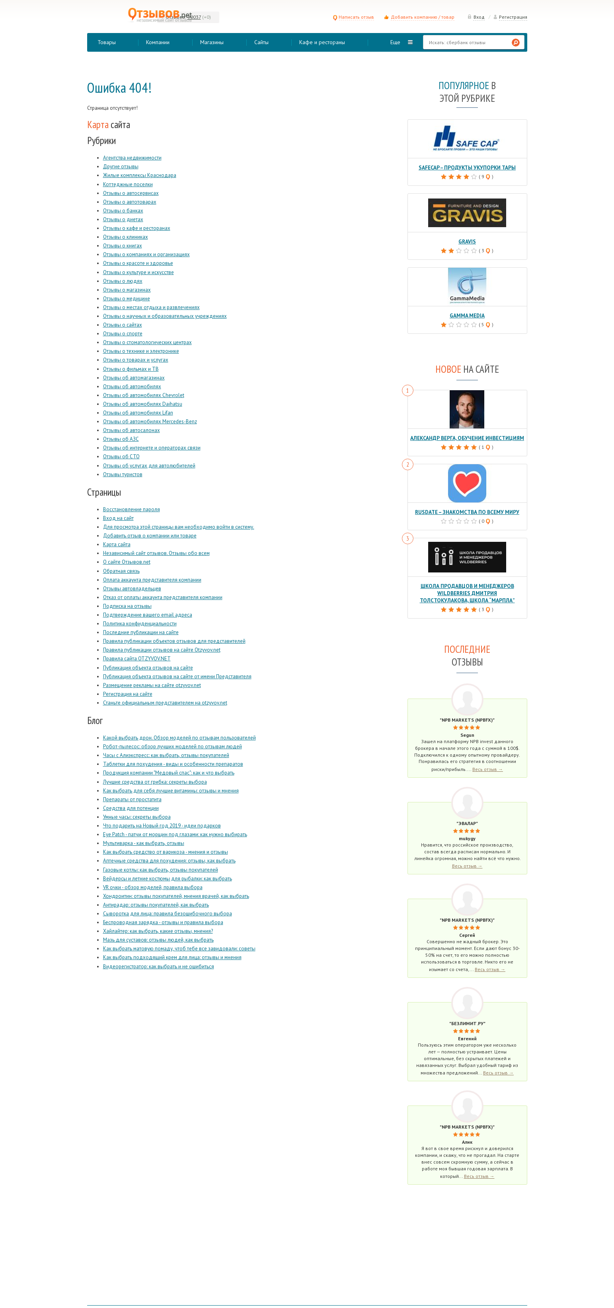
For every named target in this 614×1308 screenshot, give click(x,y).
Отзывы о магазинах (127, 289)
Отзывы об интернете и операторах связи (152, 447)
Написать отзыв (353, 17)
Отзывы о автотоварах (129, 202)
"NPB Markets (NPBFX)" (467, 717)
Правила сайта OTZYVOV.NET (137, 658)
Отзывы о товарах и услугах (135, 359)
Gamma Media (467, 314)
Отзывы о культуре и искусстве (138, 272)
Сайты (261, 42)
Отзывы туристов (122, 474)
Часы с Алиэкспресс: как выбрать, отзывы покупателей (166, 755)
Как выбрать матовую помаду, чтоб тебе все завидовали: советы (179, 948)
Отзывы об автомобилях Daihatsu (142, 404)
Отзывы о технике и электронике (141, 351)
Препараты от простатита (132, 799)
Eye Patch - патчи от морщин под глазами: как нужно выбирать (175, 834)
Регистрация (510, 17)
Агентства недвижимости (132, 157)
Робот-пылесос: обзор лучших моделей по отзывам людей (172, 746)
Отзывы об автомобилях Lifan (138, 412)
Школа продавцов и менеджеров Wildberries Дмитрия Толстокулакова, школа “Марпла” (467, 590)
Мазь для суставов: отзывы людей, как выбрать (158, 939)
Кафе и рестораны (322, 42)
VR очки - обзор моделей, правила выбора (153, 887)
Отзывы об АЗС (121, 439)
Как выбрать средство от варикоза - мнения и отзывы (165, 852)
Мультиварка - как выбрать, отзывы (143, 843)
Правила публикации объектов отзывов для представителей (174, 641)
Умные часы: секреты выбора (137, 817)
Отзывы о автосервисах (131, 193)
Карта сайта (117, 544)
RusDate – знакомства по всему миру (467, 510)
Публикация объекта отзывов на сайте (148, 667)
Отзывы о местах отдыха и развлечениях (151, 307)
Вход (476, 17)
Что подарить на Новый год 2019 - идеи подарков (162, 825)
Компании (158, 42)
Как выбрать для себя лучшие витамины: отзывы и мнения (171, 790)
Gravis (467, 240)
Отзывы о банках (123, 210)
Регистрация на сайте (127, 694)
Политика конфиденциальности (140, 623)
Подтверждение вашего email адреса (147, 614)
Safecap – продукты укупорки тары (467, 167)
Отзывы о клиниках (125, 237)
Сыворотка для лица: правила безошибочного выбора (167, 913)
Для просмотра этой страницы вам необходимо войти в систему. (178, 527)
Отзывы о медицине (126, 298)
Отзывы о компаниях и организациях (146, 254)
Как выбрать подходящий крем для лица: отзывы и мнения (172, 957)
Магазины (212, 42)
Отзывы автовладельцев (132, 588)
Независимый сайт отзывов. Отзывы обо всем (156, 553)
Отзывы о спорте (122, 333)
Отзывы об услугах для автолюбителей (149, 465)
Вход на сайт (118, 518)
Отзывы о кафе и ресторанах (136, 228)
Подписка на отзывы (127, 606)
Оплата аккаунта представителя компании (152, 579)
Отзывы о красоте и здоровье (138, 263)
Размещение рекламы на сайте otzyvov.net (152, 685)
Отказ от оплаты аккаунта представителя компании (162, 597)
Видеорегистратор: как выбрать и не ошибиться (158, 966)
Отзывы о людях (122, 281)
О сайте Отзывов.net (126, 562)
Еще (395, 42)
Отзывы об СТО (121, 456)
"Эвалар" (467, 820)
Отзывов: (176, 17)
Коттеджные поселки (128, 184)
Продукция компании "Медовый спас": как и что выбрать (168, 772)
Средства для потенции (131, 808)
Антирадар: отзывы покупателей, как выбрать (156, 904)
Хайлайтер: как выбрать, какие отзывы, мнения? (158, 931)
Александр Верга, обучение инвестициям (467, 436)
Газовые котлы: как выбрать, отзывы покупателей (160, 869)
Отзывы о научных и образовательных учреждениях (165, 316)
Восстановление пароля (131, 509)
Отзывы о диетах (123, 219)
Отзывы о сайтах (122, 324)
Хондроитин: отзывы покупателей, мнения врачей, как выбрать (176, 896)
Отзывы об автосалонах (131, 430)
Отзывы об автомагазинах (134, 377)
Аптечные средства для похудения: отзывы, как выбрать (169, 860)
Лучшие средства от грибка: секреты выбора (155, 782)
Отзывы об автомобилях (132, 386)
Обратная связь (121, 571)
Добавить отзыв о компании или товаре (150, 535)
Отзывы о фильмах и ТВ (131, 369)
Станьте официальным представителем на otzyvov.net (165, 702)
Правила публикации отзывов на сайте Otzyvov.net (161, 649)
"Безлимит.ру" (467, 1020)
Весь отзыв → (487, 766)
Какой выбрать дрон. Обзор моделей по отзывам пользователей (179, 737)
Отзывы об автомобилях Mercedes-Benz (150, 421)
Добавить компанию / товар (422, 17)
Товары (106, 42)
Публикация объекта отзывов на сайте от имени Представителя (177, 676)
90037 (194, 17)
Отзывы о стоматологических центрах (147, 342)
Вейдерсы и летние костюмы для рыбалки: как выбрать (167, 878)
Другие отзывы (120, 166)
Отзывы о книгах (122, 245)
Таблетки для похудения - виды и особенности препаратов (173, 764)
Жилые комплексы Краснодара (139, 175)
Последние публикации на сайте (141, 632)
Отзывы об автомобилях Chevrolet (143, 395)
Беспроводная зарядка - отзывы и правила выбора (163, 922)
